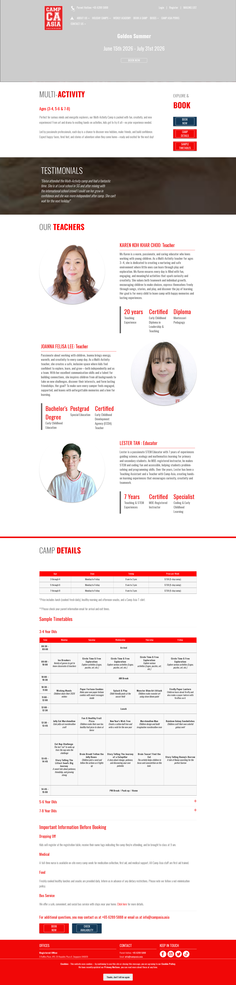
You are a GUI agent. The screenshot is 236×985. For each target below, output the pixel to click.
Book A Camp (140, 18)
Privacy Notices (112, 967)
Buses (154, 18)
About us (83, 18)
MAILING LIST (190, 8)
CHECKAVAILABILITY (86, 928)
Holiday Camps (101, 18)
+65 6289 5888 (100, 8)
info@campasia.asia (156, 917)
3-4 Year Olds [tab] (48, 631)
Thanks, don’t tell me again (118, 977)
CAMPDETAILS (185, 134)
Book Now (134, 60)
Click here (122, 904)
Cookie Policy (168, 964)
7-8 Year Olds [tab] (118, 810)
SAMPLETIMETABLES (185, 146)
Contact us (78, 24)
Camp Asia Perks (170, 18)
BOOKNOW (185, 121)
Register (173, 8)
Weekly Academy (122, 18)
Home (71, 18)
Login (161, 8)
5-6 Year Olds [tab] (118, 801)
